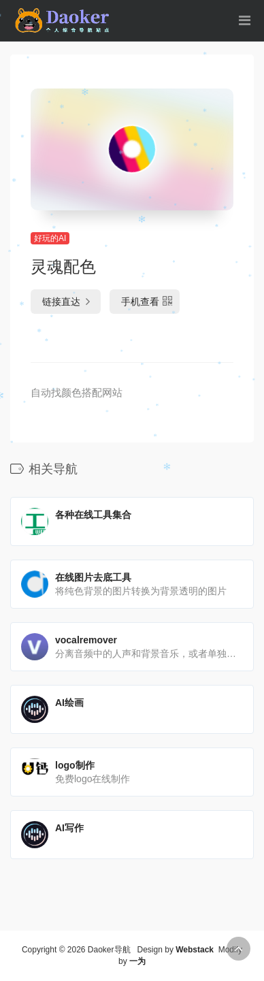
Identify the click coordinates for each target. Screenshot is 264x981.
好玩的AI (50, 238)
